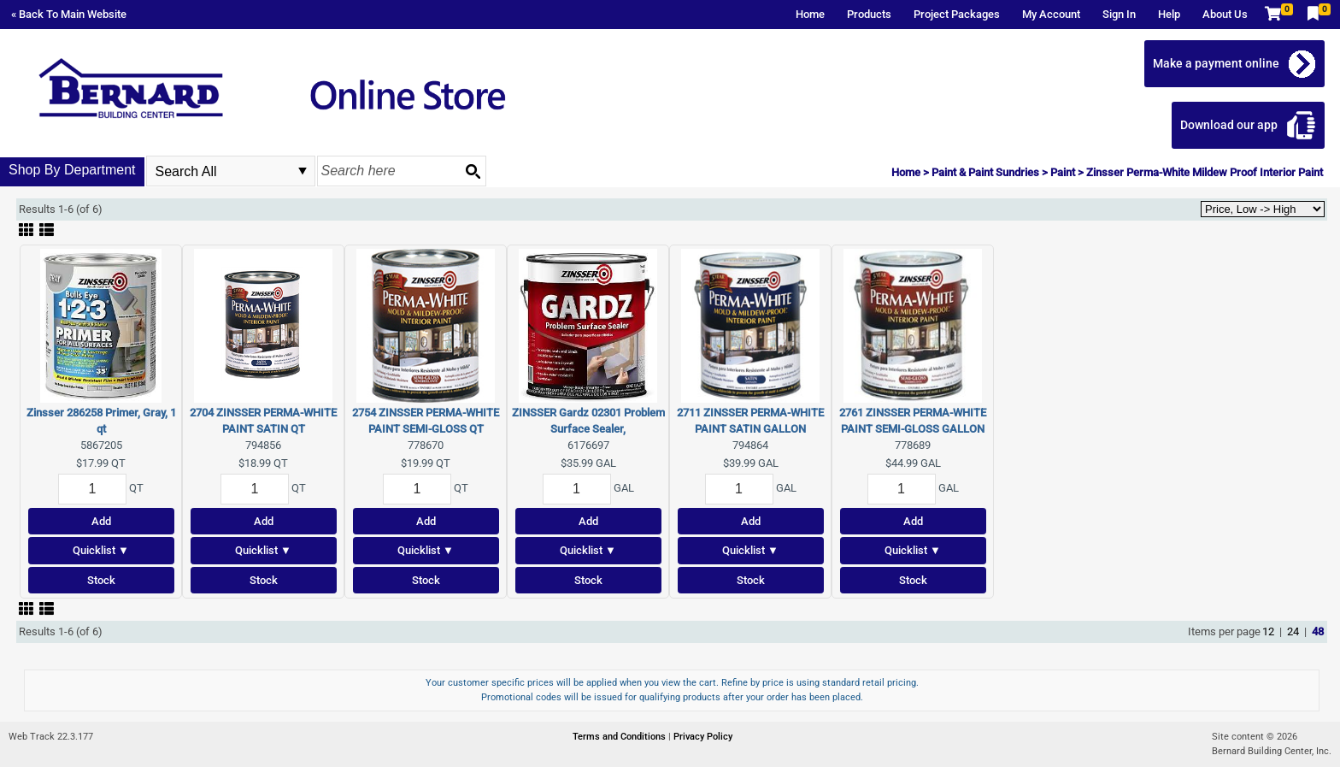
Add (101, 521)
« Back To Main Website (68, 14)
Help (1169, 14)
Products (869, 14)
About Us (1225, 14)
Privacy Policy (702, 736)
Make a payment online (1216, 63)
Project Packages (957, 14)
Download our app (1229, 125)
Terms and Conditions (620, 736)
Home (810, 14)
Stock (101, 580)
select (302, 171)
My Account (1051, 14)
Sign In (1119, 14)
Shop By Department (72, 169)
